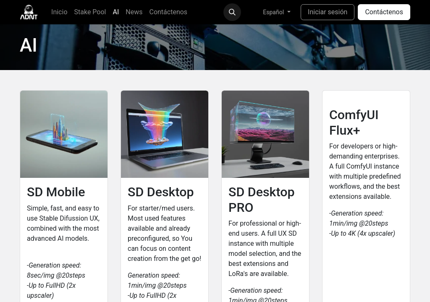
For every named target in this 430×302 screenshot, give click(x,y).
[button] (232, 12)
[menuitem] (59, 12)
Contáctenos (384, 12)
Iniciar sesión (327, 12)
